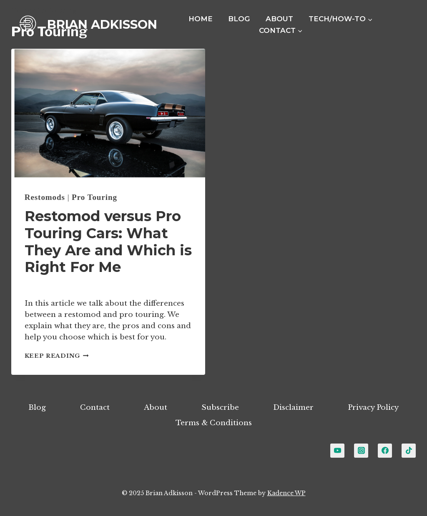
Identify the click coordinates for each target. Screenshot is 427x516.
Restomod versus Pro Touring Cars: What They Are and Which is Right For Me (108, 241)
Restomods (45, 197)
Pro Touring (94, 197)
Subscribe (220, 407)
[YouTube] (337, 451)
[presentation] (108, 113)
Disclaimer (293, 407)
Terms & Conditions (214, 423)
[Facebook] (385, 451)
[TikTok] (409, 451)
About (279, 19)
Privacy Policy (373, 407)
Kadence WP (286, 493)
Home (200, 19)
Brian (42, 285)
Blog (239, 19)
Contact (95, 407)
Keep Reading (57, 355)
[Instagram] (361, 451)
